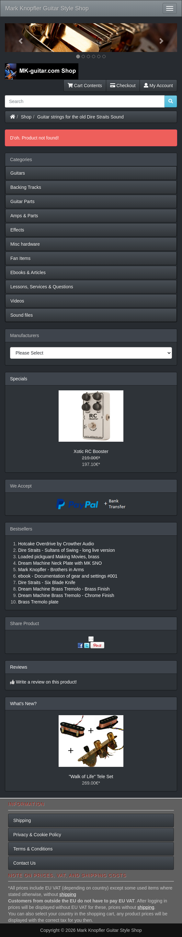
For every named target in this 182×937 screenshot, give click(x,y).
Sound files (21, 315)
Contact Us (24, 863)
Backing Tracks (25, 187)
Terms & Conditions (32, 848)
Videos (17, 301)
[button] (18, 37)
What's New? (23, 703)
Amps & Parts (24, 215)
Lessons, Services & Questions (41, 286)
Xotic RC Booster (91, 451)
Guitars (17, 173)
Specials (18, 378)
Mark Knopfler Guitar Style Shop (47, 8)
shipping (67, 894)
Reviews (18, 667)
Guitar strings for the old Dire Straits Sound (80, 116)
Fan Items (20, 258)
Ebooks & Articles (28, 272)
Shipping (22, 820)
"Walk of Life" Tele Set (91, 776)
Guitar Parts (22, 201)
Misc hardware (25, 244)
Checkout (123, 85)
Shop (26, 116)
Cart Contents (85, 85)
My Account (158, 85)
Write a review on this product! (46, 682)
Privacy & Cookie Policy (37, 834)
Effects (17, 229)
